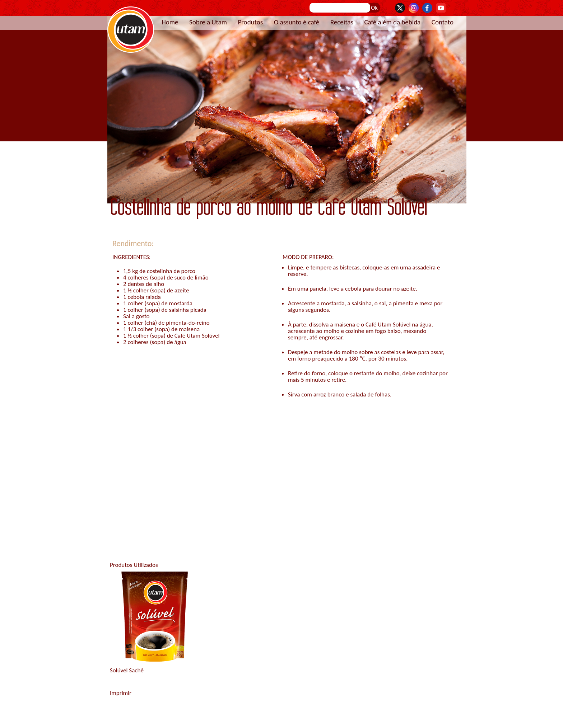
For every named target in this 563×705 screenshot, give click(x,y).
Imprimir (120, 693)
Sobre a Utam (208, 22)
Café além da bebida (392, 22)
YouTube (441, 8)
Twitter (400, 8)
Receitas (341, 22)
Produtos (250, 22)
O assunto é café (297, 22)
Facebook (427, 8)
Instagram (414, 8)
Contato (442, 22)
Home (170, 22)
